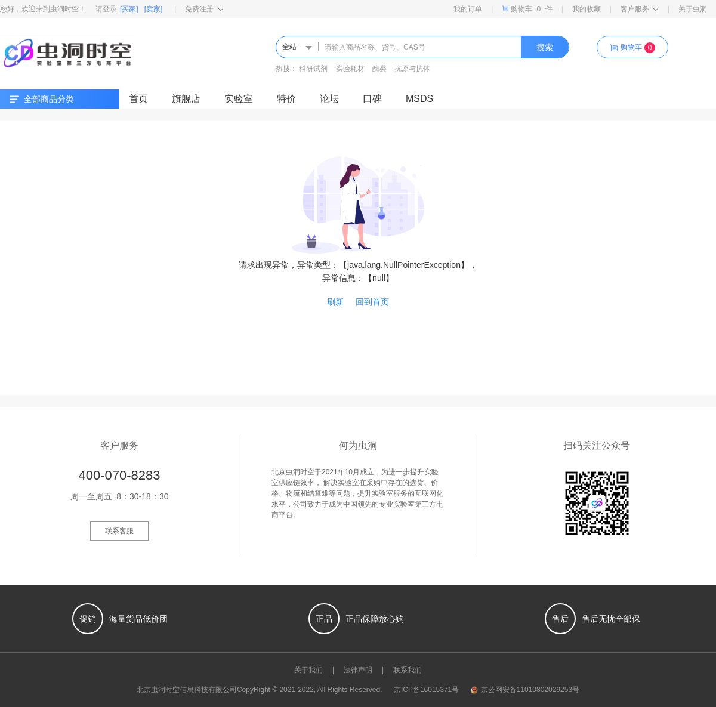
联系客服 (119, 531)
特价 (286, 99)
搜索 (544, 47)
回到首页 (372, 302)
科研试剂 (313, 68)
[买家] (129, 9)
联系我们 (407, 670)
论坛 (329, 99)
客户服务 (640, 9)
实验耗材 (350, 68)
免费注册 (204, 9)
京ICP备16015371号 (426, 690)
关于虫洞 (692, 9)
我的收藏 (586, 9)
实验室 (238, 99)
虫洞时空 (165, 690)
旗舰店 (186, 99)
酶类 (379, 68)
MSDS (419, 99)
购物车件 (527, 8)
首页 (138, 99)
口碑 (372, 99)
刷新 (335, 302)
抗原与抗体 (412, 68)
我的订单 (467, 9)
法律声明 (358, 670)
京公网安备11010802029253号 (525, 690)
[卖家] (153, 9)
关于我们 (308, 670)
